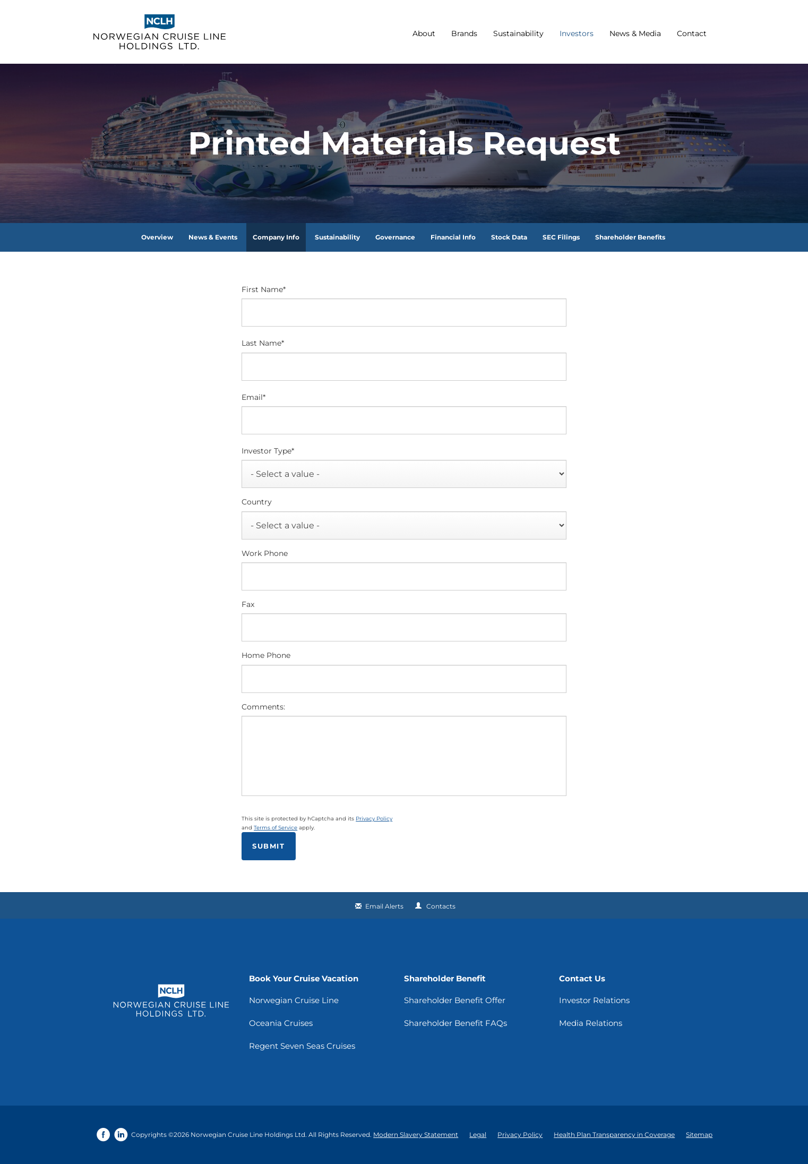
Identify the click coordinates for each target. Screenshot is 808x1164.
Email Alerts (384, 906)
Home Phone (266, 655)
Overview (157, 237)
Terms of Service (275, 827)
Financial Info (453, 237)
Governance (395, 237)
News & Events (212, 237)
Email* (253, 397)
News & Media (635, 33)
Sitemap (699, 1135)
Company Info (276, 237)
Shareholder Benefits (630, 237)
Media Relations (590, 1023)
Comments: (263, 707)
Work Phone (265, 553)
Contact (692, 33)
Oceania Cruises (281, 1023)
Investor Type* (268, 451)
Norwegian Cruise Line (294, 1000)
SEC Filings (561, 237)
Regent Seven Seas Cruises (302, 1046)
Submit (268, 846)
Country (257, 502)
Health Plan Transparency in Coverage (614, 1135)
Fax (248, 604)
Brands (464, 33)
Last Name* (263, 343)
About (423, 33)
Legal (477, 1135)
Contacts (440, 906)
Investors (577, 33)
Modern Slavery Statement (415, 1135)
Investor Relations (594, 1000)
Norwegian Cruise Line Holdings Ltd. (249, 1135)
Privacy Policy (374, 818)
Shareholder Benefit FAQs (455, 1023)
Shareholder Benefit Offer (454, 1000)
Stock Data (509, 237)
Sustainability (518, 33)
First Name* (264, 289)
